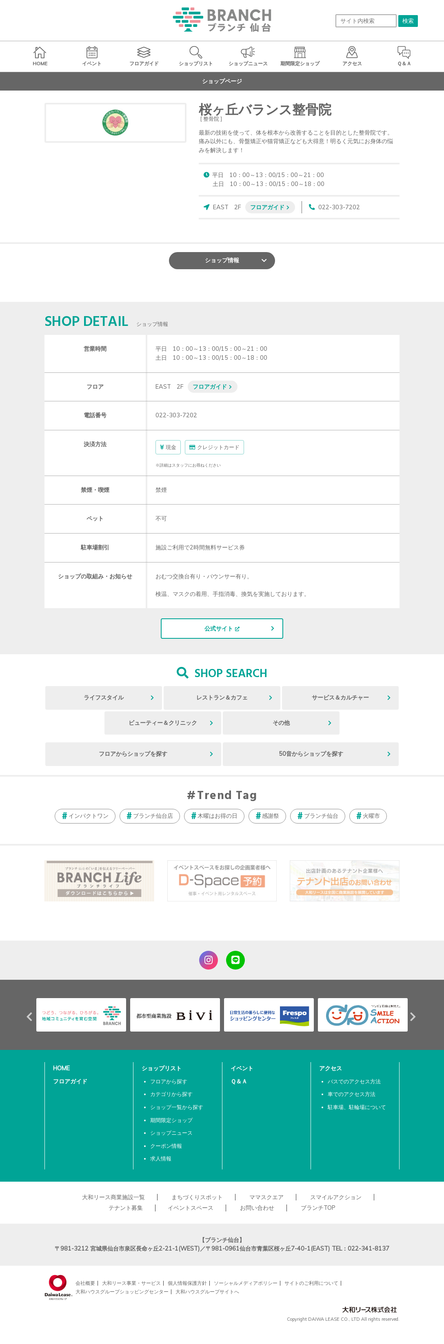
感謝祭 (270, 815)
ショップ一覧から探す (176, 1107)
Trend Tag (227, 796)
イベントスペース (190, 1207)
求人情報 (160, 1158)
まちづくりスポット (197, 1197)
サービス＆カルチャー (340, 697)
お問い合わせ (257, 1207)
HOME (61, 1068)
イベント (242, 1068)
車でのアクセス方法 (351, 1094)
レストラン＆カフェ (222, 697)
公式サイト (218, 628)
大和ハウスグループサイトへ (207, 1292)
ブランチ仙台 (321, 815)
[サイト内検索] (366, 20)
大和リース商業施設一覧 (113, 1197)
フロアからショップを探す (133, 753)
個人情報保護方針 (187, 1283)
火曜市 (371, 815)
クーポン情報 (166, 1146)
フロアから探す (168, 1081)
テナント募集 (126, 1207)
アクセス (330, 1068)
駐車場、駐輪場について (357, 1107)
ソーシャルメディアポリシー (246, 1283)
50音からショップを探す (311, 753)
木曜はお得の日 (218, 815)
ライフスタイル (104, 697)
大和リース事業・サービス (131, 1283)
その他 (281, 722)
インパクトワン (89, 815)
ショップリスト (162, 1068)
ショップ (222, 260)
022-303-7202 (339, 207)
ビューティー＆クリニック (163, 722)
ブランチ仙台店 (153, 815)
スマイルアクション (336, 1197)
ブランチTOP (318, 1207)
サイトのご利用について (311, 1283)
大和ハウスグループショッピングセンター (122, 1292)
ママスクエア (266, 1197)
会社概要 (85, 1283)
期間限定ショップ (171, 1120)
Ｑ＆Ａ (239, 1081)
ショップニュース (171, 1132)
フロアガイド (267, 207)
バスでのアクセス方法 (354, 1081)
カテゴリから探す (171, 1094)
